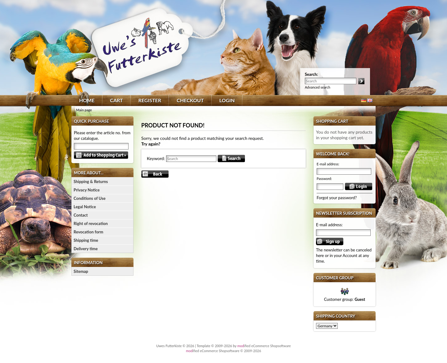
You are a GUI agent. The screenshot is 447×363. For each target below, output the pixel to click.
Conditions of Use (90, 198)
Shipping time (86, 240)
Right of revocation (91, 223)
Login (227, 100)
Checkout (190, 100)
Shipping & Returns (91, 181)
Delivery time (86, 248)
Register (149, 100)
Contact (81, 215)
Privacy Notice (87, 189)
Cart (116, 100)
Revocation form (88, 231)
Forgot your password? (337, 197)
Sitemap (81, 271)
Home (87, 100)
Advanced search (317, 87)
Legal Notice (85, 206)
